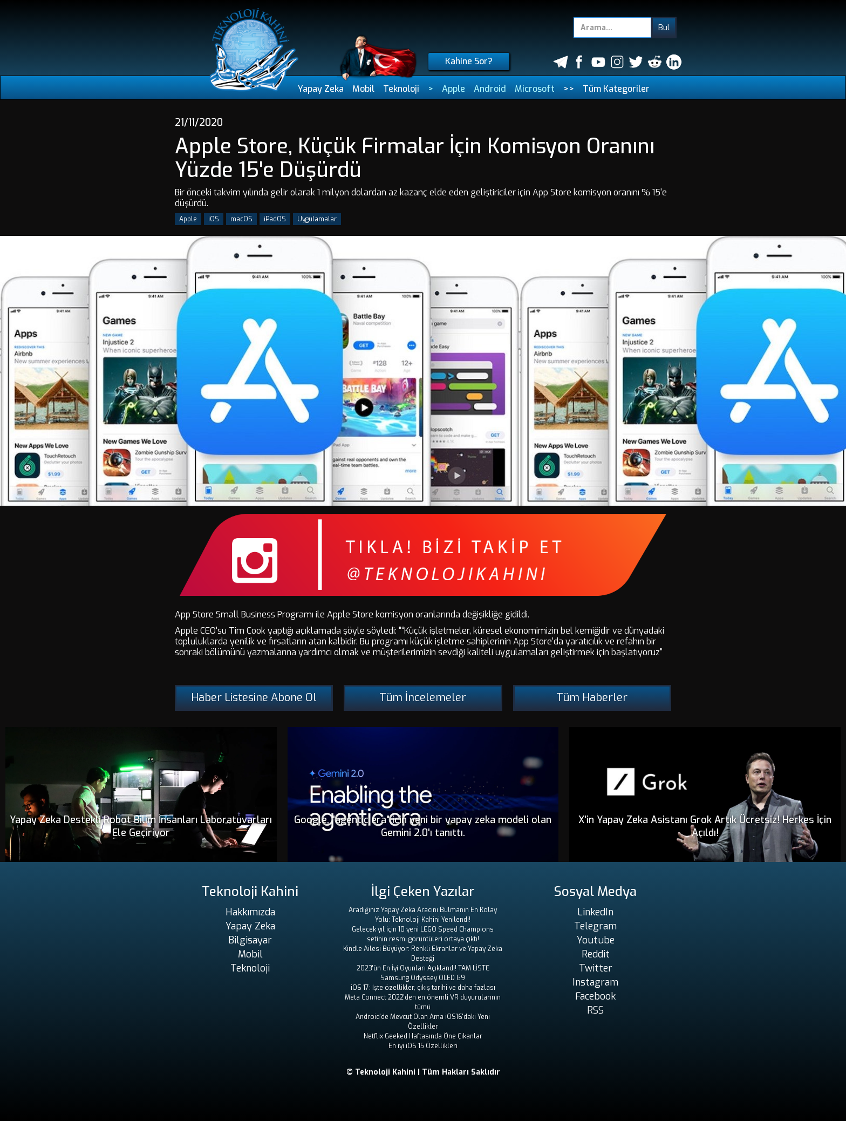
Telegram (595, 926)
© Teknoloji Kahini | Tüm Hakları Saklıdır (423, 1072)
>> (568, 88)
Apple (453, 88)
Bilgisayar (250, 940)
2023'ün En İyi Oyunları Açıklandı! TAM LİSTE (423, 968)
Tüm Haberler (591, 697)
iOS (213, 219)
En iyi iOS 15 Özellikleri (423, 1046)
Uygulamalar (317, 219)
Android (490, 88)
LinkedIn (595, 912)
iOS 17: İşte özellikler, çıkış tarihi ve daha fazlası (423, 987)
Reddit (596, 954)
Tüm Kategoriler (616, 88)
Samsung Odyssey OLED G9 (422, 978)
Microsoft (535, 88)
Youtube (596, 940)
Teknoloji (401, 88)
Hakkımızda (250, 912)
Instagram (595, 982)
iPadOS (275, 219)
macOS (241, 219)
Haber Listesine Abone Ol (254, 697)
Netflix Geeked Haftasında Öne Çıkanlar (423, 1036)
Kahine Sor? (469, 61)
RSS (595, 1010)
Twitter (595, 968)
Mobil (363, 88)
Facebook (595, 996)
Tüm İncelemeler (422, 697)
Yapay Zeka (321, 88)
